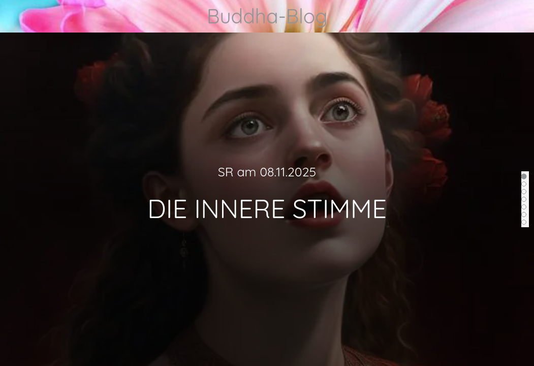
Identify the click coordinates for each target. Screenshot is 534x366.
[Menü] (16, 16)
